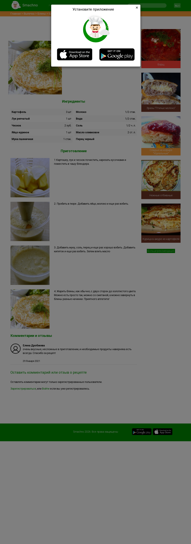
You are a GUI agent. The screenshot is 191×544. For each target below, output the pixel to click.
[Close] (136, 7)
